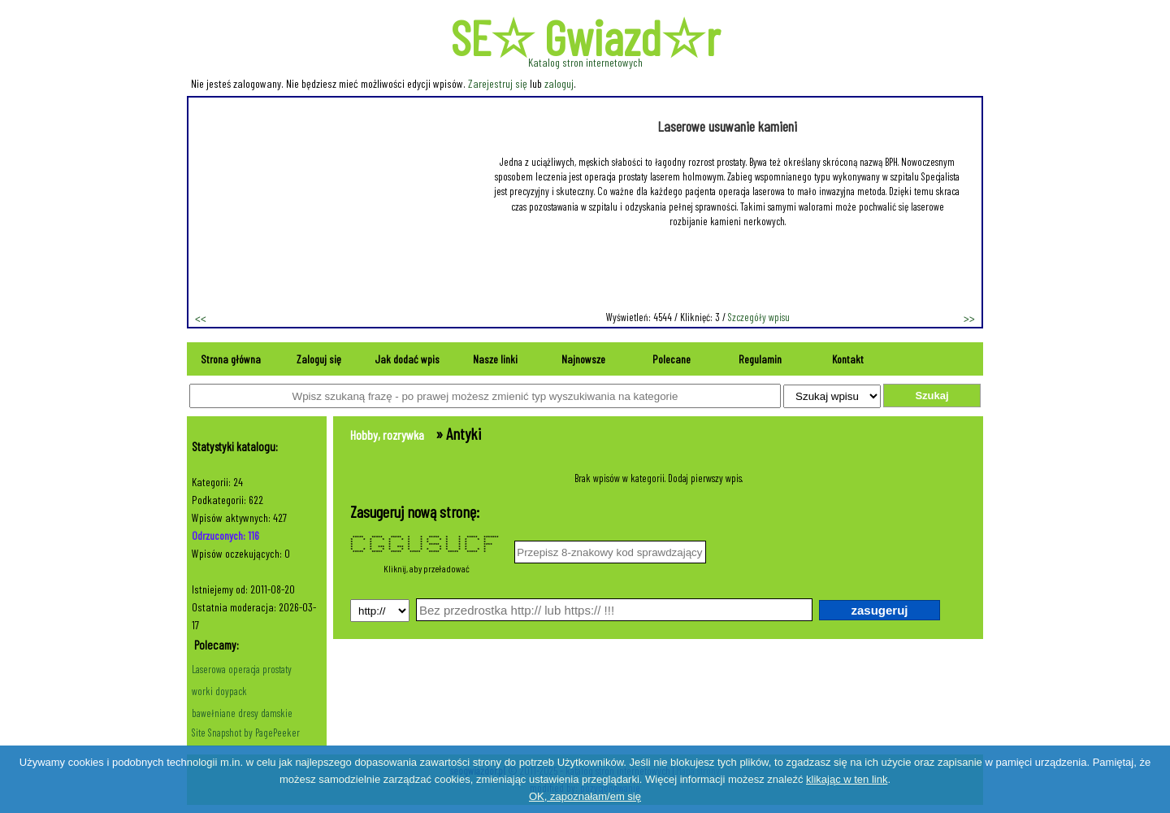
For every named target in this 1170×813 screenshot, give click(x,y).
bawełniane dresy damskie (242, 713)
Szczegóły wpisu (759, 317)
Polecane (671, 359)
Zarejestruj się (497, 83)
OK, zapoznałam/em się (585, 796)
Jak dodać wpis (407, 359)
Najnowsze (583, 359)
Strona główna (231, 359)
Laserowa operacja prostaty (242, 669)
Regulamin (760, 359)
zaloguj (559, 83)
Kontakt (848, 359)
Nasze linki (495, 359)
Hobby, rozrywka (387, 434)
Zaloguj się (319, 359)
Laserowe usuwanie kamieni (727, 126)
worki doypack (219, 691)
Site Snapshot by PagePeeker (246, 732)
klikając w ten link (846, 779)
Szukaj (931, 395)
